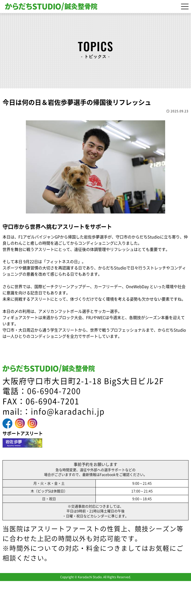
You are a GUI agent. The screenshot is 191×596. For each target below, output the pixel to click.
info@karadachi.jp (68, 411)
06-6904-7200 (54, 391)
